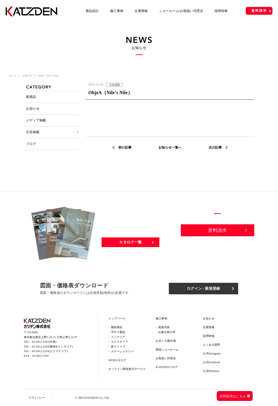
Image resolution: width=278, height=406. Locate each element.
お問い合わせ (218, 246)
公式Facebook (211, 362)
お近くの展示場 (166, 340)
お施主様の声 (166, 332)
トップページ (117, 318)
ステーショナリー (122, 351)
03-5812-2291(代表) (44, 341)
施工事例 (116, 11)
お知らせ (27, 75)
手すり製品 (118, 332)
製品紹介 (92, 11)
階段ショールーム (167, 349)
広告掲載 (33, 132)
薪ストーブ (118, 346)
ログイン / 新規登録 (203, 288)
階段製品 (117, 327)
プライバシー (37, 397)
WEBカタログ (117, 360)
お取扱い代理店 (166, 358)
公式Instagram (211, 353)
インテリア (118, 337)
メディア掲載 (36, 120)
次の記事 (215, 147)
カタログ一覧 (130, 242)
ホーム (12, 75)
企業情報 (141, 11)
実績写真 (164, 327)
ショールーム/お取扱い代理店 (181, 11)
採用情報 (221, 11)
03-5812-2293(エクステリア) (50, 351)
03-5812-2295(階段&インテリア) (52, 346)
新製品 (31, 97)
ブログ (31, 144)
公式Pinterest (211, 371)
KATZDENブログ (167, 367)
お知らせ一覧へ (170, 147)
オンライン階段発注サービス (127, 369)
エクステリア (119, 341)
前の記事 (125, 147)
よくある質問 (211, 344)
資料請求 (259, 10)
